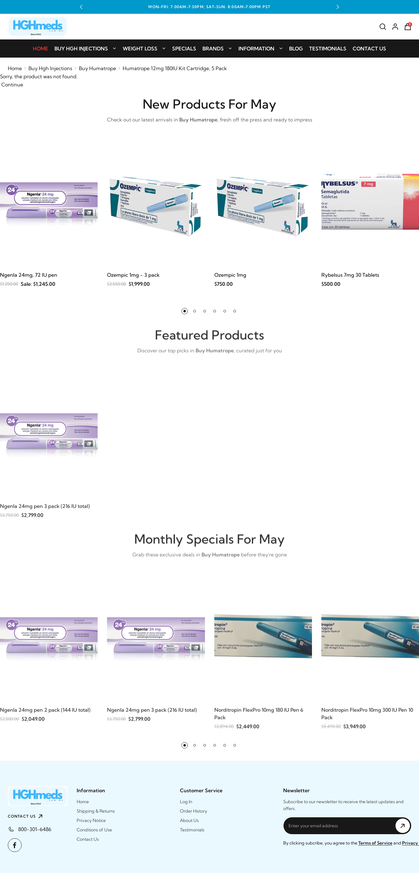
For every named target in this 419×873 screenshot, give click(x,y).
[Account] (395, 26)
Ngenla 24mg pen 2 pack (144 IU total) (45, 714)
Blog (296, 48)
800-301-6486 (34, 829)
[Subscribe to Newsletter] (402, 825)
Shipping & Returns (96, 811)
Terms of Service (375, 843)
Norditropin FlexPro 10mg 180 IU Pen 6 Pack (258, 718)
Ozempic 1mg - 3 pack (133, 275)
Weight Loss (144, 48)
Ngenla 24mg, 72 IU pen (28, 275)
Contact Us (369, 48)
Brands (217, 48)
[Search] (382, 26)
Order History (193, 811)
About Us (189, 820)
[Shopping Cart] (407, 26)
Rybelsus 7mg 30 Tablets (350, 275)
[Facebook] (15, 845)
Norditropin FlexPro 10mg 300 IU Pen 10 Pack (367, 718)
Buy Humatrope (97, 68)
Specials (184, 48)
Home (40, 48)
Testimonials (327, 48)
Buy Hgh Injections (85, 48)
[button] (81, 7)
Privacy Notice (91, 820)
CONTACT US (26, 816)
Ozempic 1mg (230, 275)
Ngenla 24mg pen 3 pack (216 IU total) (45, 510)
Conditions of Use (94, 830)
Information (260, 48)
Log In (186, 801)
